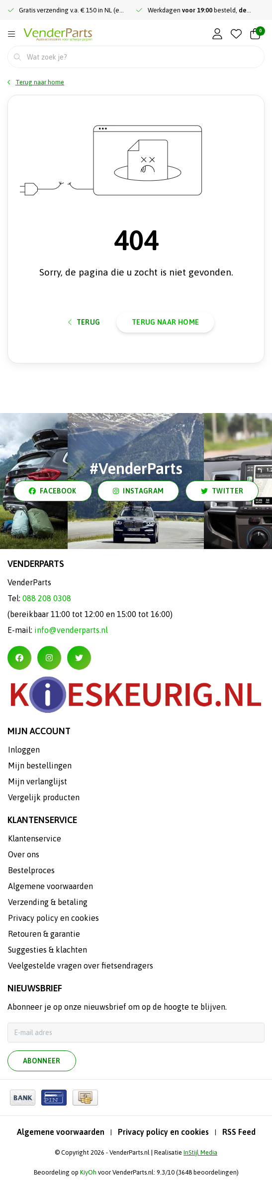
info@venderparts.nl (71, 629)
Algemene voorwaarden (60, 1131)
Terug (84, 322)
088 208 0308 (46, 598)
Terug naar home (165, 322)
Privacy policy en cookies (163, 1131)
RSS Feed (239, 1131)
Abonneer (42, 1061)
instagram (138, 491)
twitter (222, 491)
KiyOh (88, 1172)
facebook (53, 491)
